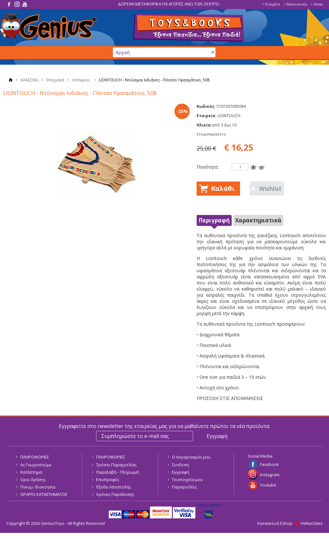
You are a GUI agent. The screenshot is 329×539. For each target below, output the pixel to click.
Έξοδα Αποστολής (113, 487)
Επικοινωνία (296, 4)
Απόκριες (81, 80)
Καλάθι (223, 188)
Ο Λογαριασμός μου (191, 457)
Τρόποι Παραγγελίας (116, 465)
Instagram (270, 475)
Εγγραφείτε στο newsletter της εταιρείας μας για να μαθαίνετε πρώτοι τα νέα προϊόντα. (164, 426)
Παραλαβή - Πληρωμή (117, 472)
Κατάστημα (31, 472)
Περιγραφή (214, 220)
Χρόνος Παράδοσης (115, 494)
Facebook (269, 464)
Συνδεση (180, 465)
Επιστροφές (107, 479)
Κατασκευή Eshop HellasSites (290, 523)
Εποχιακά (55, 80)
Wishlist (270, 188)
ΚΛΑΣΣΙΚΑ (29, 80)
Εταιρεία (272, 4)
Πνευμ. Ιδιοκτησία (37, 487)
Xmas (318, 4)
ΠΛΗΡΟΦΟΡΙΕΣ (34, 457)
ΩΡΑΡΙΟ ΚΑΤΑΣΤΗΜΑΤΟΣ (43, 494)
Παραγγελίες (184, 487)
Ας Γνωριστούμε (36, 465)
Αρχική (10, 80)
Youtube (268, 485)
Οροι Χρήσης (33, 479)
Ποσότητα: (207, 167)
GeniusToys (48, 27)
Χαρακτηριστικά (258, 220)
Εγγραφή (180, 472)
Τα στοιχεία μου (187, 479)
